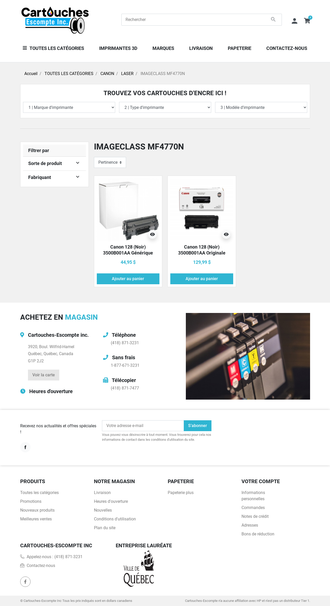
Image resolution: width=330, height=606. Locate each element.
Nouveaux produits (37, 510)
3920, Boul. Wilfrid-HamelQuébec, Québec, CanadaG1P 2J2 (51, 353)
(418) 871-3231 (125, 342)
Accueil (31, 73)
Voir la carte (43, 374)
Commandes (253, 507)
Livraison (102, 492)
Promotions (30, 501)
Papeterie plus (181, 492)
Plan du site (104, 527)
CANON (107, 73)
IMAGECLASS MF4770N (163, 73)
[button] (307, 19)
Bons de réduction (257, 534)
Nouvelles (103, 510)
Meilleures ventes (36, 519)
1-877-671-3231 (125, 365)
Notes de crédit (255, 516)
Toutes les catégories (39, 492)
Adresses (249, 525)
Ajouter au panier (128, 278)
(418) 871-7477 (125, 388)
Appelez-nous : (51, 556)
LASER (127, 73)
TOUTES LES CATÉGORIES (69, 73)
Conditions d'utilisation (115, 519)
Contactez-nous (41, 565)
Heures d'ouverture (51, 391)
